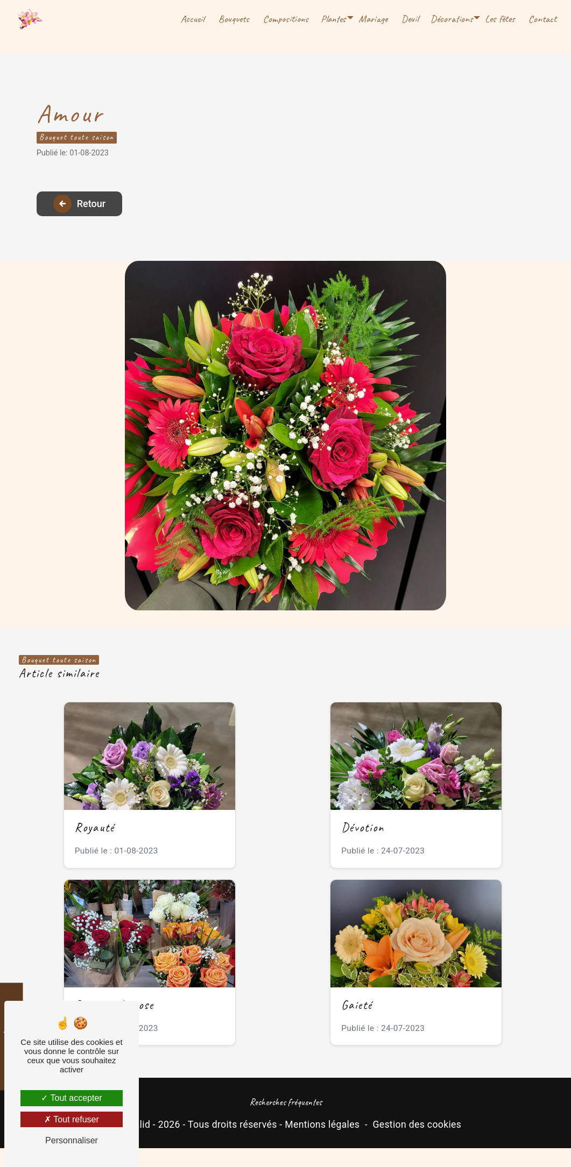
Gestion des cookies (416, 1142)
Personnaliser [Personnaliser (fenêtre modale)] (71, 1140)
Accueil (191, 18)
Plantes (332, 18)
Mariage (371, 18)
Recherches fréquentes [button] (286, 1121)
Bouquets (232, 18)
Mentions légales (322, 1142)
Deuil (408, 18)
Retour (89, 213)
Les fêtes (498, 18)
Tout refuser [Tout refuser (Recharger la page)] (71, 1119)
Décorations (450, 18)
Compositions (284, 18)
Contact (541, 18)
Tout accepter (71, 1097)
